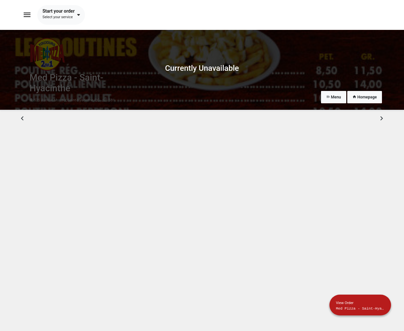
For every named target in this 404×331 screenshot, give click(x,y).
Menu (333, 97)
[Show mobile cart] (360, 305)
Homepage (364, 97)
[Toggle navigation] (27, 14)
